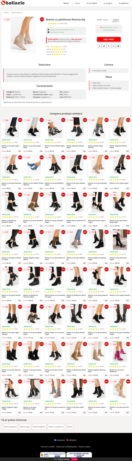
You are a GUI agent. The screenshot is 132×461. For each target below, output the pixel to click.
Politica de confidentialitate (66, 447)
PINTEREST (71, 440)
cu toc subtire (92, 3)
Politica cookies (84, 447)
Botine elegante (39, 427)
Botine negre (25, 427)
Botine (66, 3)
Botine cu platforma (56, 427)
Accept (74, 459)
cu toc (77, 3)
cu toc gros (108, 3)
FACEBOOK (59, 440)
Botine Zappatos (17, 12)
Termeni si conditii (48, 447)
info (19, 151)
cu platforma (124, 3)
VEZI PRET (108, 39)
